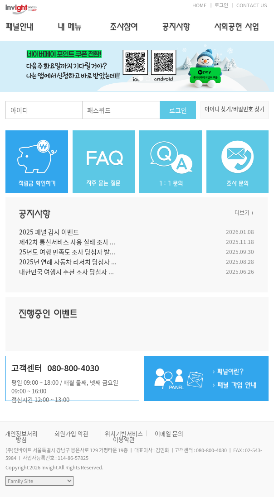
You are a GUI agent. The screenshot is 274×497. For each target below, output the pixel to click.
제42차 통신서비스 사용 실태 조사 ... (67, 241)
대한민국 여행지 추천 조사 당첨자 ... (66, 271)
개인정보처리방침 (21, 436)
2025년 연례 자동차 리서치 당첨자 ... (68, 261)
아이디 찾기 (218, 109)
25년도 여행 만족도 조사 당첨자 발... (67, 251)
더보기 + (244, 213)
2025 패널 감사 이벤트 (49, 231)
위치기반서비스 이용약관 (124, 436)
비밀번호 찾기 (248, 109)
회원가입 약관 (71, 433)
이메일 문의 (169, 433)
